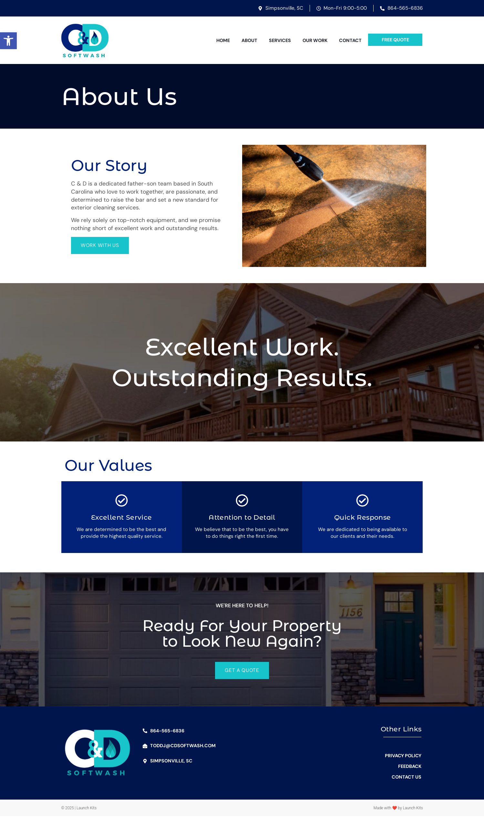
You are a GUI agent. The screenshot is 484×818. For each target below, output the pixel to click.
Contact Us (406, 779)
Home (223, 40)
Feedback (409, 768)
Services (280, 40)
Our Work (315, 40)
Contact (350, 40)
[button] (8, 40)
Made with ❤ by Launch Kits (398, 810)
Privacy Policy (403, 757)
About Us (409, 747)
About (249, 40)
